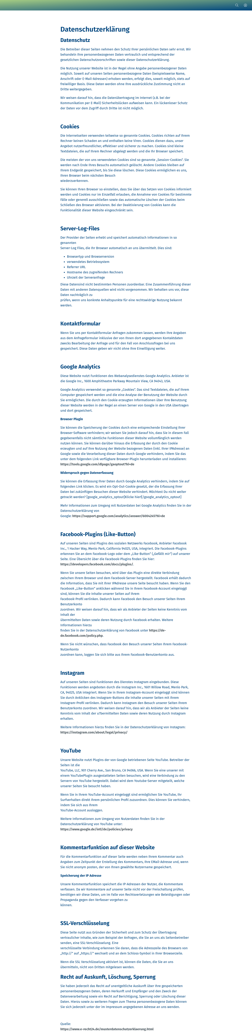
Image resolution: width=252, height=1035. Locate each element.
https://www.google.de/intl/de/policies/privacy (96, 829)
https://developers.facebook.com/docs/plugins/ (96, 564)
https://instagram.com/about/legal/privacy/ (94, 732)
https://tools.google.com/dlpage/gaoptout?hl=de (97, 464)
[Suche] (237, 5)
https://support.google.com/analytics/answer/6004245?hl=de (118, 516)
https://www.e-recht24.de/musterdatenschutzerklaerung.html (107, 1029)
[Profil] (245, 5)
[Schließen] (7, 5)
